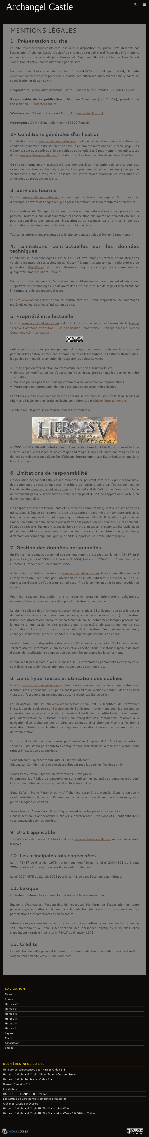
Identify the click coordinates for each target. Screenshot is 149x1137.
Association (12, 1043)
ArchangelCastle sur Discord (20, 1103)
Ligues (9, 1033)
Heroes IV (11, 1013)
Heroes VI (11, 1004)
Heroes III (11, 1018)
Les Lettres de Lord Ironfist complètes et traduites (34, 1098)
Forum (9, 999)
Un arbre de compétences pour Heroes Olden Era (34, 1069)
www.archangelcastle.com (41, 48)
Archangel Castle (39, 6)
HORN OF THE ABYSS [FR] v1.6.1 (25, 1094)
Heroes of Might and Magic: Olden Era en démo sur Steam (39, 1074)
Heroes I (10, 1028)
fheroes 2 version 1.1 (16, 1084)
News (8, 994)
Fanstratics (10, 1089)
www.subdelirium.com (55, 956)
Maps (8, 1038)
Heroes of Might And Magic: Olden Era (27, 1079)
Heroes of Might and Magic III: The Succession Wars (36, 1108)
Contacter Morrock (90, 113)
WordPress (36, 267)
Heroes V (11, 1009)
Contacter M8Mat (43, 104)
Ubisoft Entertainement (109, 400)
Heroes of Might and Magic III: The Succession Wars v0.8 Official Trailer (49, 1113)
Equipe (9, 1048)
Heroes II (11, 1023)
